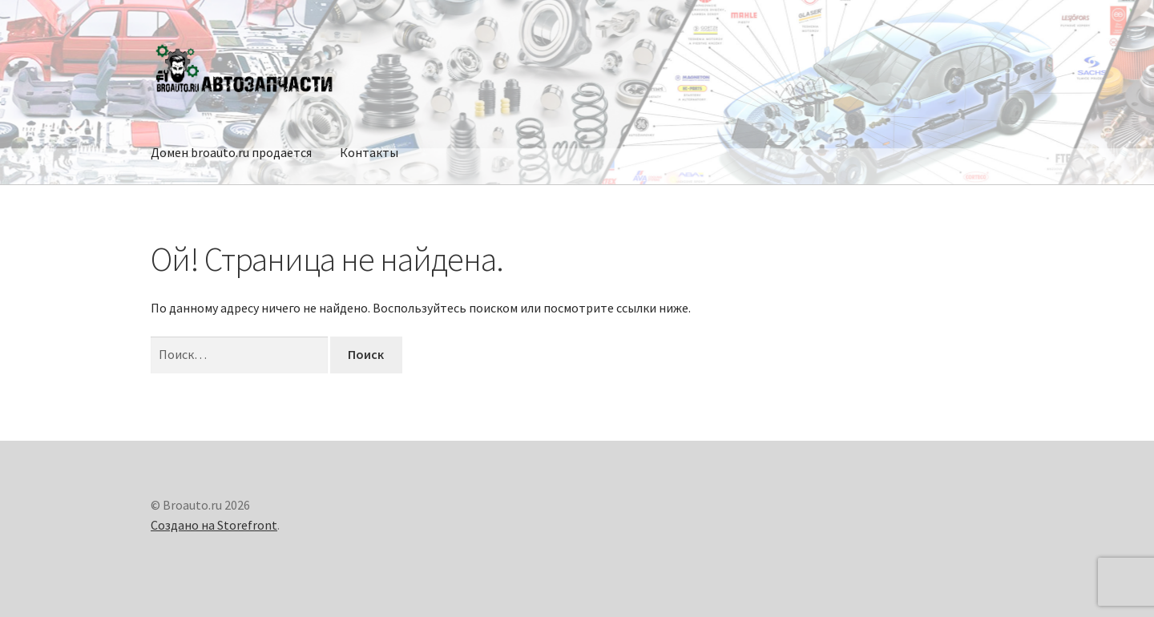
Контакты (369, 152)
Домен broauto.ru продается (231, 152)
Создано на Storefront (214, 525)
